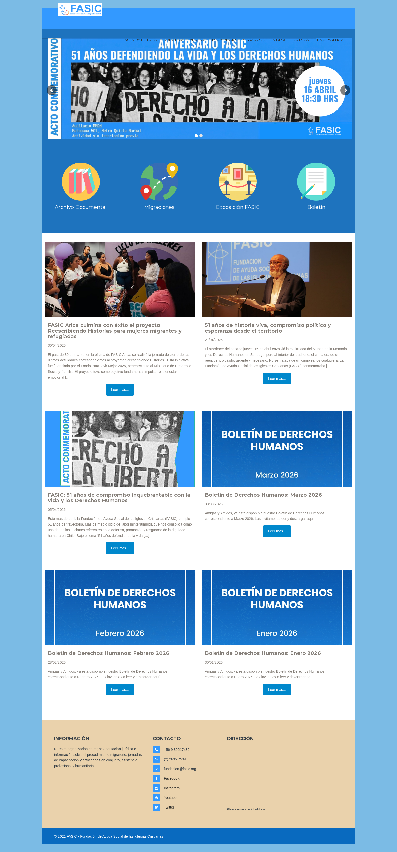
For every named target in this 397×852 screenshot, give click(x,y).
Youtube (170, 798)
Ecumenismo (224, 40)
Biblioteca (173, 40)
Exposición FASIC (238, 207)
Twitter (169, 807)
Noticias (301, 40)
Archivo (198, 40)
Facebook (171, 778)
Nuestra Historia (141, 40)
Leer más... (120, 390)
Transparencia (329, 40)
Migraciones (255, 40)
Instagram (172, 788)
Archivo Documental (81, 207)
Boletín (316, 207)
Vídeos (279, 40)
